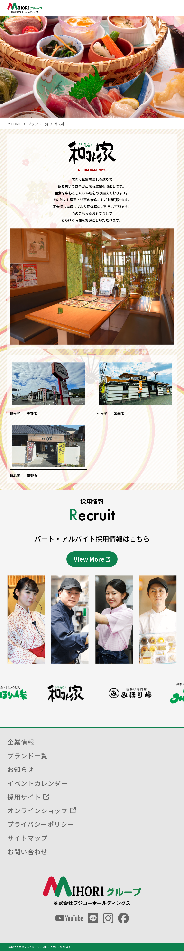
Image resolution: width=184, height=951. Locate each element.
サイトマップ (27, 837)
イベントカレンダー (37, 783)
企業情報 (20, 742)
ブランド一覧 (27, 755)
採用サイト (24, 796)
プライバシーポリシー (40, 824)
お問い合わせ (27, 851)
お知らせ (20, 769)
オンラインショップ (37, 810)
